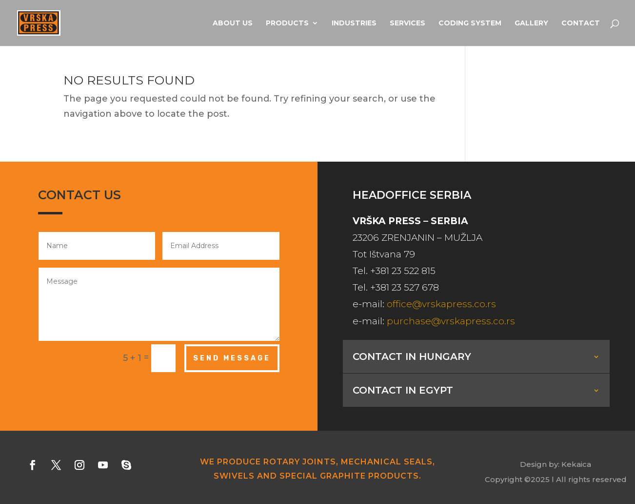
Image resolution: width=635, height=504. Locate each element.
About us (233, 23)
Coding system (469, 23)
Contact (580, 23)
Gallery (531, 23)
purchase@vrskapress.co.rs (451, 321)
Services (407, 23)
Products (287, 23)
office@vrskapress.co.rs (441, 304)
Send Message (232, 358)
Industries (354, 23)
